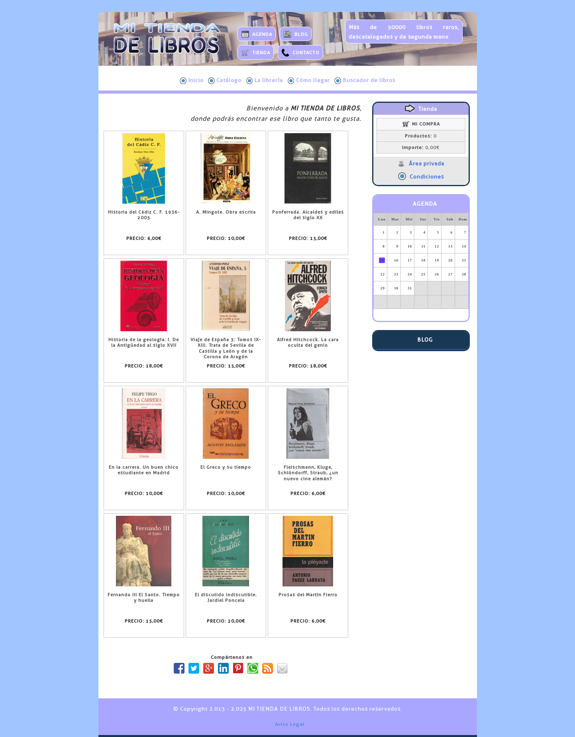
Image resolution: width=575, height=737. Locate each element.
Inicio (192, 80)
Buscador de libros (364, 80)
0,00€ (421, 147)
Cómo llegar (309, 80)
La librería (264, 80)
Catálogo (224, 80)
